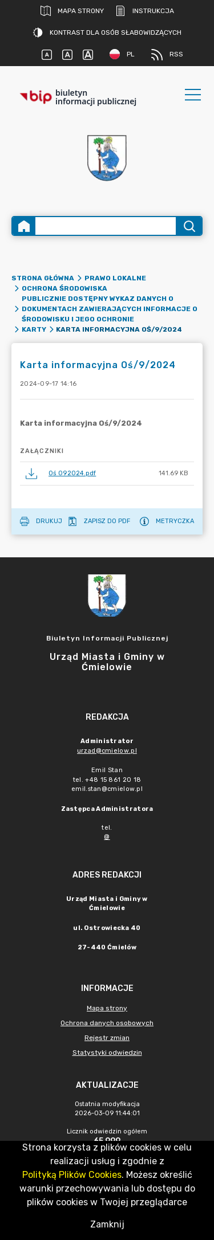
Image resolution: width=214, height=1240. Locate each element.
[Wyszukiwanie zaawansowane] (105, 226)
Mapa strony (72, 11)
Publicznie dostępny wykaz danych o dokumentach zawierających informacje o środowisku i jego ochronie (109, 309)
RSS (167, 54)
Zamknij (107, 1224)
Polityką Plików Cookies (72, 1174)
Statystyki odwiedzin (107, 1053)
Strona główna (42, 278)
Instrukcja (144, 11)
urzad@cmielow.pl (107, 750)
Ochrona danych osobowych (107, 1023)
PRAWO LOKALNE (115, 278)
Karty (34, 329)
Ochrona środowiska (64, 288)
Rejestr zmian (107, 1038)
